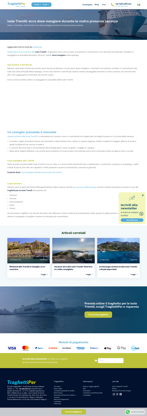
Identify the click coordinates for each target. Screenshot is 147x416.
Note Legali (58, 388)
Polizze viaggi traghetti (91, 386)
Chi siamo (57, 386)
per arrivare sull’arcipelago (84, 187)
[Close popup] (142, 195)
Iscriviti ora (132, 220)
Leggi (43, 274)
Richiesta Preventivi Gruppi (121, 391)
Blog (97, 4)
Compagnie (87, 5)
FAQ (84, 388)
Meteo (114, 388)
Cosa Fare (18, 25)
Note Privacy (58, 393)
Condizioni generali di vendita (64, 391)
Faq (103, 4)
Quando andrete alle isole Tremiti (22, 136)
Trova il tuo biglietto (98, 314)
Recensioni (86, 391)
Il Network (57, 403)
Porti (46, 5)
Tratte (37, 5)
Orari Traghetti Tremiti (120, 386)
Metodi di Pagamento (61, 399)
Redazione (37, 47)
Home (9, 25)
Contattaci (57, 401)
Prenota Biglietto (73, 412)
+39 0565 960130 (123, 4)
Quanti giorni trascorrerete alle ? (27, 52)
